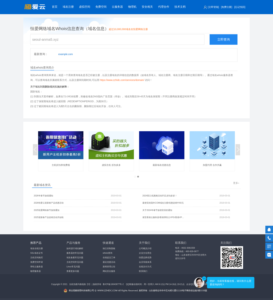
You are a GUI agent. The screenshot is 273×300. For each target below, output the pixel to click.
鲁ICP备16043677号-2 (113, 284)
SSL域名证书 (36, 253)
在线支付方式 (145, 266)
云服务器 (117, 6)
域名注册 (68, 6)
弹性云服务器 (36, 266)
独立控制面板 (109, 248)
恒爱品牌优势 (145, 257)
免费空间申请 (36, 262)
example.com (65, 54)
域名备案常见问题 (75, 257)
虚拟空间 (84, 6)
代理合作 (163, 6)
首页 (54, 6)
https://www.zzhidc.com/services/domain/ (122, 80)
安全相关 (147, 6)
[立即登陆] (213, 7)
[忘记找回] (239, 7)
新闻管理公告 (109, 266)
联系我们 (143, 271)
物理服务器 (35, 271)
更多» (236, 183)
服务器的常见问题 (75, 253)
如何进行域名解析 (75, 248)
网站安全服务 (109, 271)
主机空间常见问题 (75, 262)
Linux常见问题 (73, 266)
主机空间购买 (36, 257)
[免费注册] (226, 7)
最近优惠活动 (109, 262)
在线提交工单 (109, 257)
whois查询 (107, 253)
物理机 (132, 6)
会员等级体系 (145, 262)
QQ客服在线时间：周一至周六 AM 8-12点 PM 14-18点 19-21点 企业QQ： (160, 284)
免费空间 (101, 6)
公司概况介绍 (145, 248)
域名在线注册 (36, 248)
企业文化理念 (145, 253)
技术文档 (180, 6)
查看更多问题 (73, 271)
